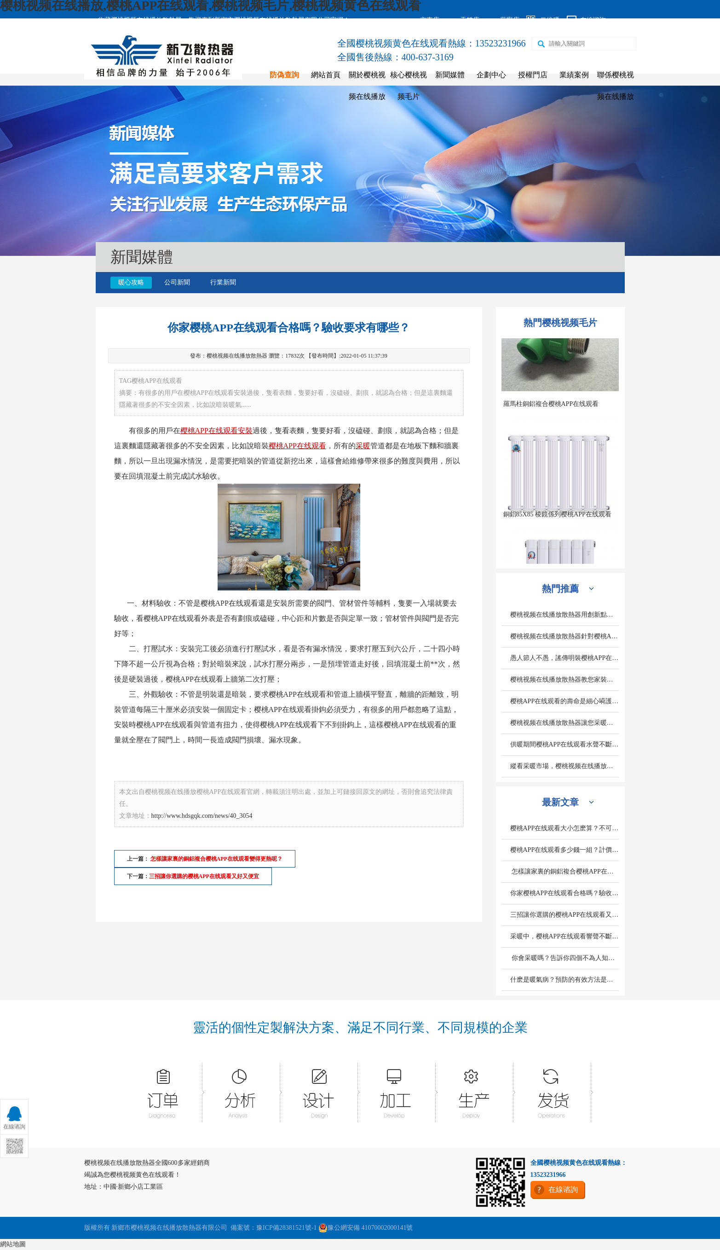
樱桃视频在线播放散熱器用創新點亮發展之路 (564, 614)
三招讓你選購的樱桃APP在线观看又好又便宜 (204, 876)
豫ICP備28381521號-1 (286, 1227)
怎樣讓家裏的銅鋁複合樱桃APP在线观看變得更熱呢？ (564, 871)
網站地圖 (13, 1244)
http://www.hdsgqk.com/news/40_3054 (202, 815)
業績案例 (574, 75)
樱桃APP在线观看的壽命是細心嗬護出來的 (564, 701)
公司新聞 (177, 282)
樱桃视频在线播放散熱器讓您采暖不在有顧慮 (564, 722)
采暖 (363, 446)
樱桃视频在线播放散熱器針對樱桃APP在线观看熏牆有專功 (564, 636)
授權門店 (532, 75)
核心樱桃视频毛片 (408, 85)
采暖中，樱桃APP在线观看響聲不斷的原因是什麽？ (564, 936)
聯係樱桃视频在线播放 (615, 85)
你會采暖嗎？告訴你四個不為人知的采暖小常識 (564, 958)
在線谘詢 (593, 20)
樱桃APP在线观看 (297, 446)
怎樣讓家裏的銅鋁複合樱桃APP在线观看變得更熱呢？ (215, 859)
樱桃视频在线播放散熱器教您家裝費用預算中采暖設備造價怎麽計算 (564, 679)
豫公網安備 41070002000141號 (365, 1228)
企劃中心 (491, 75)
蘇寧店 (509, 20)
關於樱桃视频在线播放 (367, 85)
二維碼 (549, 20)
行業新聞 (223, 282)
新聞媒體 (450, 75)
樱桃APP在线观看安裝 (216, 430)
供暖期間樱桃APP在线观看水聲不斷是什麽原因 (564, 744)
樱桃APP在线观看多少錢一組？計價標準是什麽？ (564, 849)
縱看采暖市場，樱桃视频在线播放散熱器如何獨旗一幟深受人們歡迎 (564, 766)
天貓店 (469, 20)
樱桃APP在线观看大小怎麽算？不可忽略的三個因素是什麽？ (564, 828)
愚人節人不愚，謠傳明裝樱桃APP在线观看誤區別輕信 (564, 657)
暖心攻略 (131, 282)
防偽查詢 (284, 75)
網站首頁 (325, 75)
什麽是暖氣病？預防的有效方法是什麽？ (564, 979)
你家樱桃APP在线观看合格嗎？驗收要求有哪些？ (564, 893)
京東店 (429, 20)
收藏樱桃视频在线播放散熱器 (140, 20)
